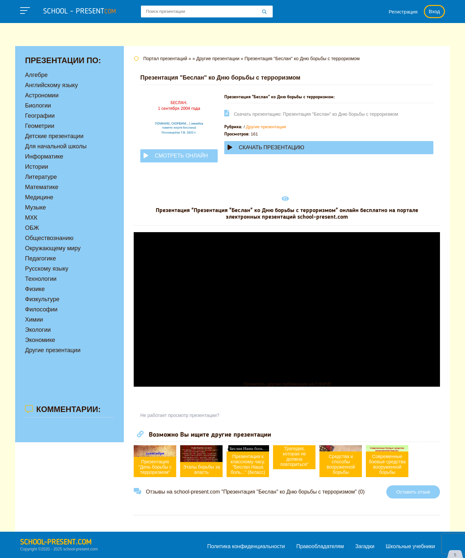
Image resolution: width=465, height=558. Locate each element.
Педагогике (40, 258)
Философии (41, 309)
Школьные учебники (410, 546)
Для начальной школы (56, 146)
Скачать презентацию (266, 147)
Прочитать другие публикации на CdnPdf (286, 384)
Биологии (38, 105)
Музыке (35, 207)
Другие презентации (266, 126)
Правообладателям (320, 546)
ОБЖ (32, 228)
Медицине (39, 197)
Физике (35, 289)
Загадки (364, 546)
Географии (40, 115)
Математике (41, 187)
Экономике (40, 340)
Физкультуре (42, 299)
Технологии (41, 279)
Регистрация (403, 11)
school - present (79, 11)
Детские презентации (54, 136)
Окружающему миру (53, 248)
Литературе (41, 177)
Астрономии (42, 95)
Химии (34, 319)
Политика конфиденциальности (246, 546)
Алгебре (36, 75)
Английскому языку (51, 85)
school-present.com (56, 542)
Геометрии (39, 126)
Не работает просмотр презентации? (179, 415)
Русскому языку (46, 268)
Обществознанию (49, 238)
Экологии (38, 330)
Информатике (44, 156)
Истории (36, 166)
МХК (31, 217)
